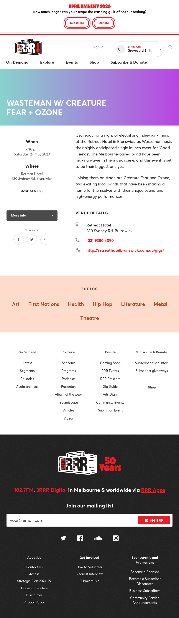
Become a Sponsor (145, 572)
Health (76, 304)
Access (34, 574)
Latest (27, 363)
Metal (160, 304)
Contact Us (34, 567)
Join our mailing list (89, 505)
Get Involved (89, 558)
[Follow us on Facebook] (80, 538)
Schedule (69, 363)
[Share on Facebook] (18, 240)
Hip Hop (102, 304)
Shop (152, 387)
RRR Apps (153, 489)
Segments (27, 370)
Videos (69, 418)
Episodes (27, 379)
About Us (34, 558)
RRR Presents (110, 379)
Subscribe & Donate (151, 352)
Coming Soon (110, 363)
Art (16, 304)
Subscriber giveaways (152, 370)
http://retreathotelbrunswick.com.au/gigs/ (125, 250)
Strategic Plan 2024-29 (34, 581)
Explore (68, 352)
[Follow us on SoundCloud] (98, 538)
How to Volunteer (89, 567)
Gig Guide (110, 386)
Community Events (110, 402)
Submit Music (89, 581)
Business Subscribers (144, 590)
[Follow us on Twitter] (63, 539)
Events (110, 352)
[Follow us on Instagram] (116, 538)
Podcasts (69, 379)
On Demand (27, 352)
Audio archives (27, 386)
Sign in (98, 47)
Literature (133, 304)
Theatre (89, 317)
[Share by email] (45, 240)
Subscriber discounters (152, 363)
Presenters (68, 386)
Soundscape (68, 402)
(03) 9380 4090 (100, 240)
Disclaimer (34, 595)
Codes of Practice (34, 588)
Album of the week (68, 394)
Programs (69, 370)
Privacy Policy (34, 602)
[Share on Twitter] (32, 240)
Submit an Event (110, 410)
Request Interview (89, 574)
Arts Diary (110, 394)
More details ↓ (32, 191)
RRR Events (110, 370)
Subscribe (77, 23)
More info (32, 215)
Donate (104, 23)
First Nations (43, 304)
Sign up (154, 520)
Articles (68, 410)
